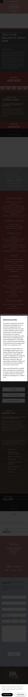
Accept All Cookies (7, 694)
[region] (14, 690)
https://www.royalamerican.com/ (13, 345)
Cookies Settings (20, 694)
